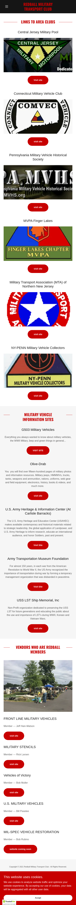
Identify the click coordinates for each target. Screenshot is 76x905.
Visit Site (38, 545)
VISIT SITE (38, 450)
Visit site (38, 80)
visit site (38, 141)
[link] (38, 6)
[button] (9, 6)
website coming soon (20, 849)
